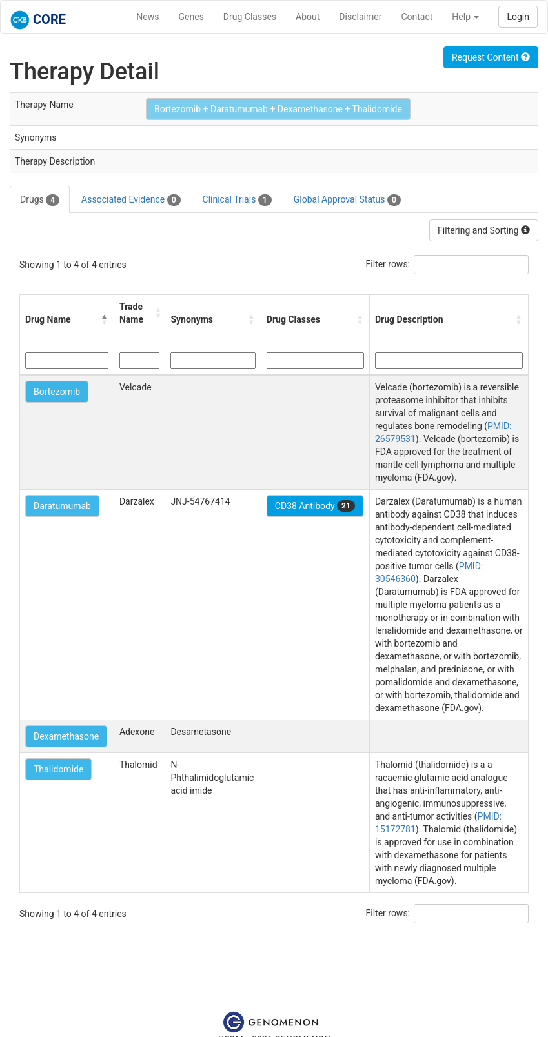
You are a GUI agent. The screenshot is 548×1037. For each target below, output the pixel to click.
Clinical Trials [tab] (237, 200)
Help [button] (465, 17)
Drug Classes (249, 17)
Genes (191, 17)
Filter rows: (388, 264)
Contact (416, 17)
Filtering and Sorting (484, 230)
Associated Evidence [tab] (130, 200)
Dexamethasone (66, 736)
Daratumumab (62, 506)
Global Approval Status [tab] (347, 200)
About (308, 17)
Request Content (491, 57)
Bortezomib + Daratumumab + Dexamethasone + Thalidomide (278, 109)
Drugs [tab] (39, 200)
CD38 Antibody (315, 506)
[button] (104, 319)
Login (518, 17)
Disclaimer (360, 17)
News (147, 17)
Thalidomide (58, 769)
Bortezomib (57, 392)
